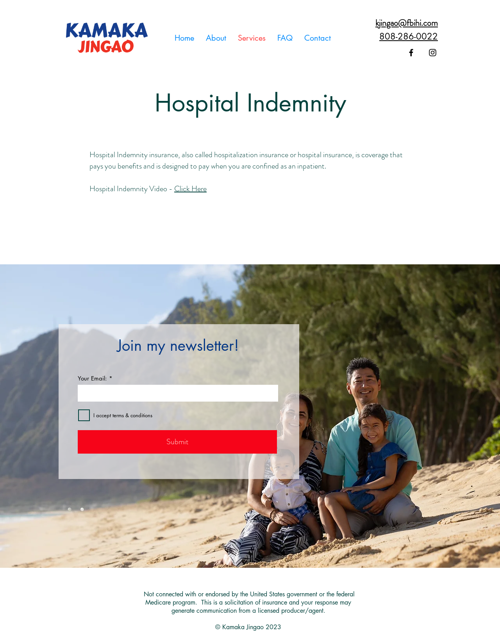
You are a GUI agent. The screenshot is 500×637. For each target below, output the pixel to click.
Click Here (190, 188)
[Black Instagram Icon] (433, 52)
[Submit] (177, 442)
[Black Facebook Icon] (411, 52)
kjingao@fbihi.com (406, 23)
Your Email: (92, 378)
